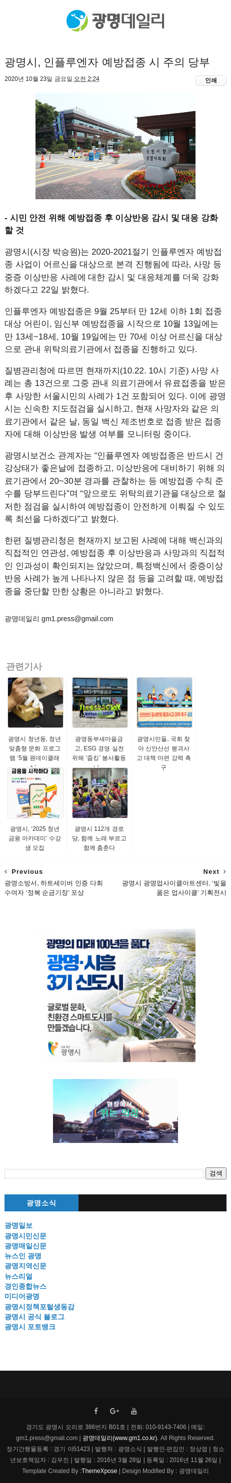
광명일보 (18, 1225)
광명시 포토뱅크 (30, 1327)
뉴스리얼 (18, 1276)
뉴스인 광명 (23, 1256)
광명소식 (41, 1203)
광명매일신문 (25, 1246)
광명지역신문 (25, 1266)
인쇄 (211, 80)
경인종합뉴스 (25, 1286)
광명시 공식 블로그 (34, 1317)
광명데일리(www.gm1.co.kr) (119, 1438)
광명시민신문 (25, 1236)
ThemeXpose (99, 1471)
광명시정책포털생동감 (39, 1307)
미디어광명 (22, 1296)
